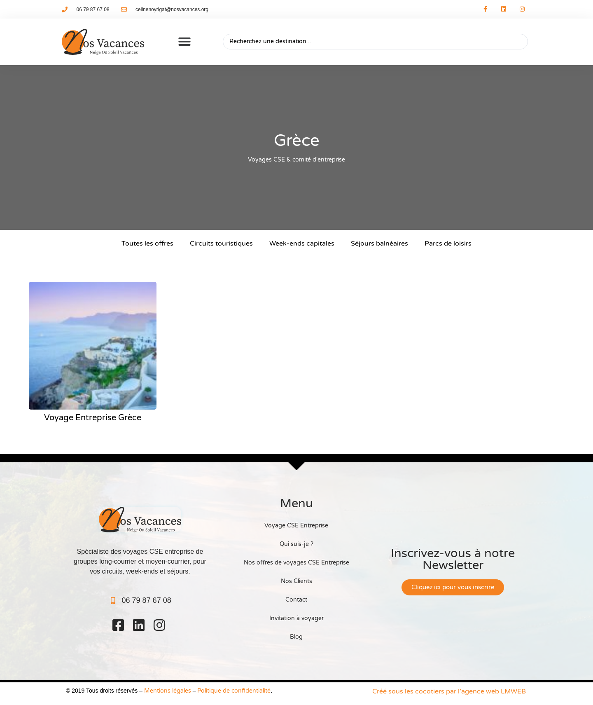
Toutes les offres (147, 243)
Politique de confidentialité (234, 690)
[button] (184, 42)
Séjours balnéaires (379, 243)
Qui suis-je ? (296, 544)
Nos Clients (296, 581)
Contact (296, 599)
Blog (296, 636)
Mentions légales (167, 690)
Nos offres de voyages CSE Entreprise (296, 562)
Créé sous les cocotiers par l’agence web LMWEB (449, 691)
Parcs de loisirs (448, 243)
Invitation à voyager (296, 618)
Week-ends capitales (301, 243)
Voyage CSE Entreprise (296, 525)
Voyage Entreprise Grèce (92, 418)
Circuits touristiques (221, 243)
